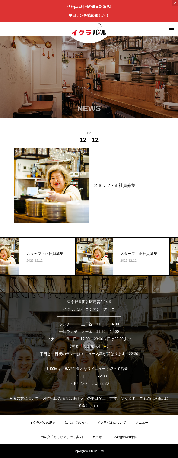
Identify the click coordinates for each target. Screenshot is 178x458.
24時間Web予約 (125, 437)
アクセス (98, 437)
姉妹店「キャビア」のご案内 (62, 437)
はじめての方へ (76, 422)
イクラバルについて (111, 422)
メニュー (141, 422)
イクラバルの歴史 (43, 422)
